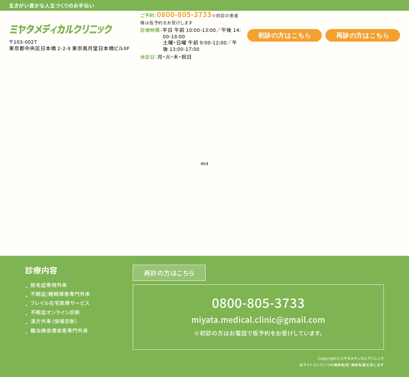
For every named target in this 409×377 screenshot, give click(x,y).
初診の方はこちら (284, 35)
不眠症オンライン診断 (55, 312)
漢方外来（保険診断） (54, 321)
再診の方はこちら (363, 35)
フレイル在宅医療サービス (60, 302)
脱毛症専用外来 (48, 284)
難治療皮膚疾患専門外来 (59, 330)
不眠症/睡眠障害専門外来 (60, 293)
